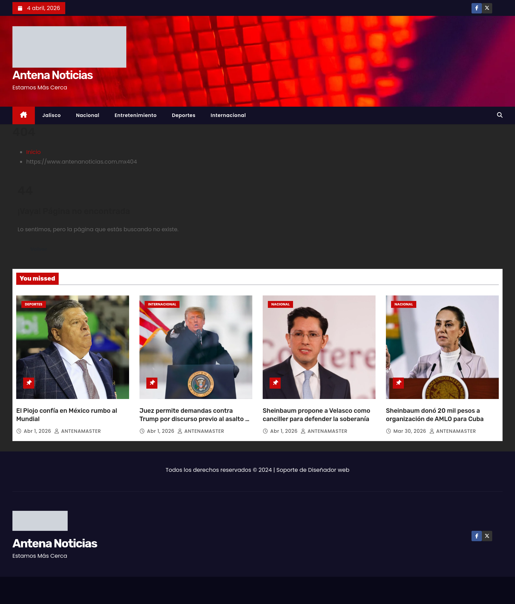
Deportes (183, 115)
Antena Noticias (52, 75)
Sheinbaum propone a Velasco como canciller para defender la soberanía (316, 415)
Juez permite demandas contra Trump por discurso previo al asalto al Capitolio (194, 419)
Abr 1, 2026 (38, 431)
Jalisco (51, 115)
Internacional (228, 115)
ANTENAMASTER (77, 431)
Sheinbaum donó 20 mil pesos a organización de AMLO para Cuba (435, 415)
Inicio (33, 152)
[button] (500, 115)
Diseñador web (329, 470)
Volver (39, 249)
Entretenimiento (136, 115)
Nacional (87, 115)
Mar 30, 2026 (410, 431)
